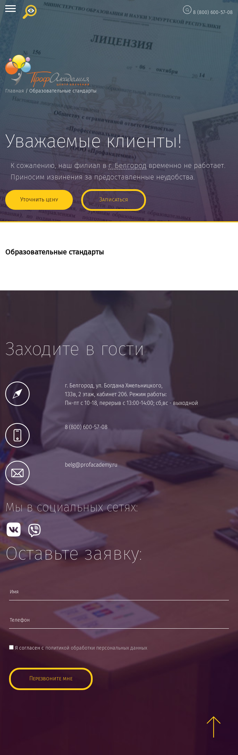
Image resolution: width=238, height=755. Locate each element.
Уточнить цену (39, 199)
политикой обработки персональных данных (96, 648)
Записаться (113, 199)
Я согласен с (78, 648)
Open (10, 8)
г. (127, 166)
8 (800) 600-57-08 (213, 12)
